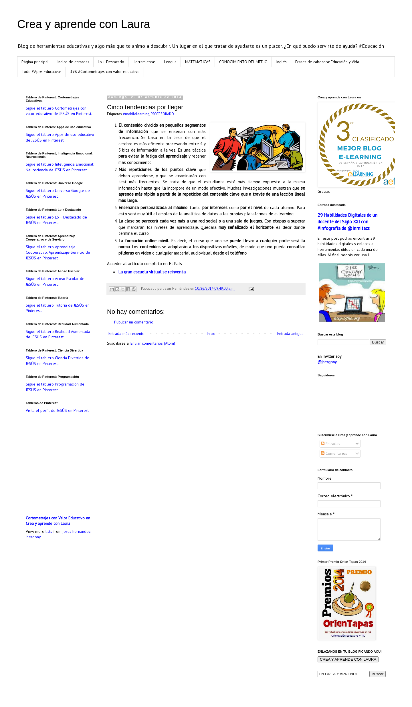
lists (48, 531)
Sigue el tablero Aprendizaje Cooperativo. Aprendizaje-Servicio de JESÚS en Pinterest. (58, 252)
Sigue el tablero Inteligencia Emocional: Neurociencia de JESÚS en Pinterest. (60, 167)
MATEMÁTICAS (198, 61)
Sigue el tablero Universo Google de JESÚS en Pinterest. (58, 193)
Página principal (35, 61)
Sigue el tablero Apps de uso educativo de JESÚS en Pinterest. (60, 137)
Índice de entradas (73, 61)
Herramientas (144, 61)
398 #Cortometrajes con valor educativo (105, 71)
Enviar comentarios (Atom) (152, 343)
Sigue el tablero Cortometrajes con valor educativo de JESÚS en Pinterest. (59, 111)
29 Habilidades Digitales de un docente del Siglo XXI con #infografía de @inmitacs (347, 221)
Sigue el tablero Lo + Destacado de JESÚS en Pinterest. (56, 220)
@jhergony (327, 361)
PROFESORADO (162, 114)
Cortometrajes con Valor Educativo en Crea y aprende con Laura (58, 520)
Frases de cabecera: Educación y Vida (327, 61)
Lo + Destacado (111, 61)
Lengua (170, 61)
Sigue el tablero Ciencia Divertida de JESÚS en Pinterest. (57, 360)
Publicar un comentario (133, 322)
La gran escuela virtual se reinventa (152, 272)
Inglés (281, 61)
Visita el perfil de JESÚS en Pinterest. (58, 410)
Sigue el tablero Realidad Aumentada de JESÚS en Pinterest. (58, 334)
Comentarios (334, 453)
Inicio (211, 333)
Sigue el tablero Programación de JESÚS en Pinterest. (55, 387)
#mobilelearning (136, 114)
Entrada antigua (290, 333)
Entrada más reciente (126, 333)
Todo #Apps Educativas (42, 71)
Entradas (330, 443)
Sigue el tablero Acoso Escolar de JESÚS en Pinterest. (55, 281)
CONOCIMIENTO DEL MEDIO (243, 61)
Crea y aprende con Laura (83, 24)
